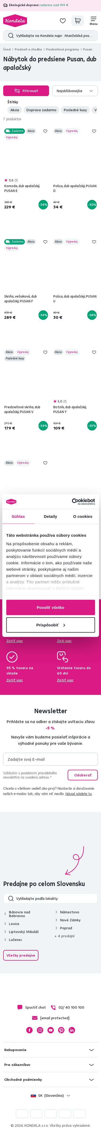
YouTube (50, 1030)
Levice (14, 924)
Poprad (66, 928)
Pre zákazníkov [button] (17, 1064)
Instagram (40, 1030)
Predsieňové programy (62, 49)
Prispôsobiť (50, 624)
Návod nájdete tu (78, 793)
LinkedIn (72, 1030)
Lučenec (15, 939)
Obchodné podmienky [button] (23, 1079)
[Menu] (93, 20)
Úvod (7, 49)
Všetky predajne (20, 955)
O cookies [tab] (83, 516)
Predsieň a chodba (28, 49)
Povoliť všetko (50, 607)
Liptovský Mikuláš (24, 932)
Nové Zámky (70, 920)
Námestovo (69, 912)
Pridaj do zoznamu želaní (45, 131)
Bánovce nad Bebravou (19, 914)
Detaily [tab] (50, 516)
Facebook (29, 1030)
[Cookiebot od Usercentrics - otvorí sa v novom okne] (72, 501)
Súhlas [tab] (18, 516)
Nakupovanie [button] (15, 1049)
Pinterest (61, 1030)
